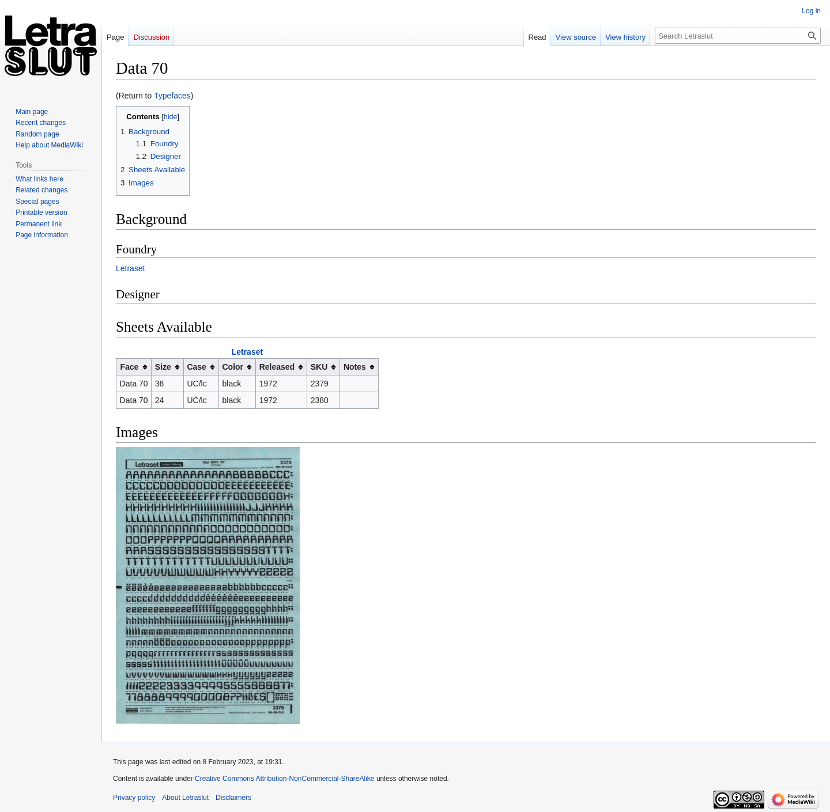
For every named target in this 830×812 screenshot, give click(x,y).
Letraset (130, 268)
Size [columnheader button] (163, 366)
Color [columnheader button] (233, 366)
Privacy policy (134, 798)
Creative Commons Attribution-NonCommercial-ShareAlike (284, 779)
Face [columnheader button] (129, 366)
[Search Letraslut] (738, 36)
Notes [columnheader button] (355, 366)
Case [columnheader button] (196, 366)
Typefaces (172, 95)
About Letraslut (185, 798)
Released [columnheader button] (277, 366)
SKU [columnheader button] (319, 366)
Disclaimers (233, 798)
